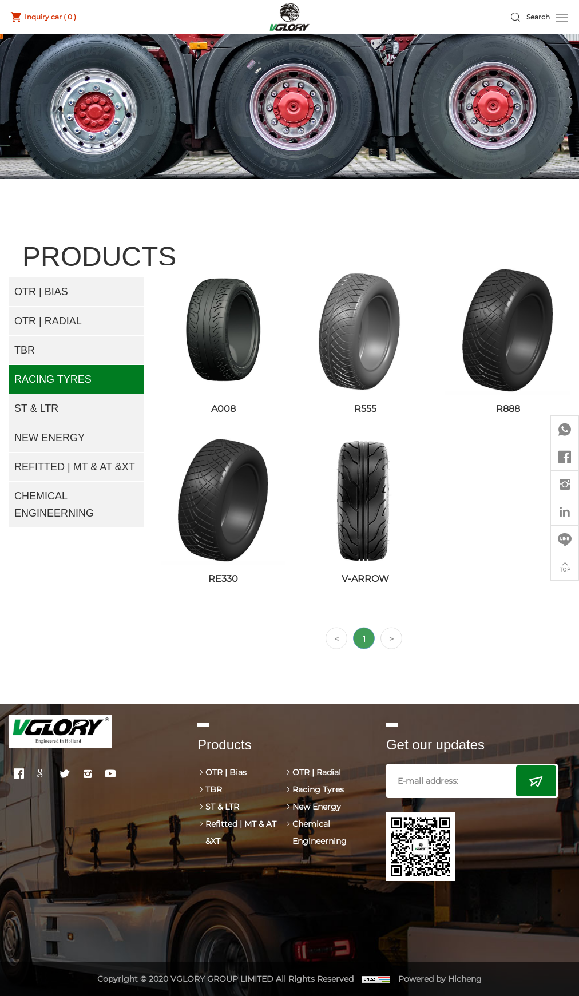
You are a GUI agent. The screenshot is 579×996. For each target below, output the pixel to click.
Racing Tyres (53, 379)
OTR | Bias (41, 291)
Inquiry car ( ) (50, 17)
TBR (24, 350)
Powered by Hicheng (440, 979)
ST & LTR (36, 408)
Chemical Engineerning (54, 504)
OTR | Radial (48, 321)
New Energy (49, 437)
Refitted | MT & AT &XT (74, 467)
